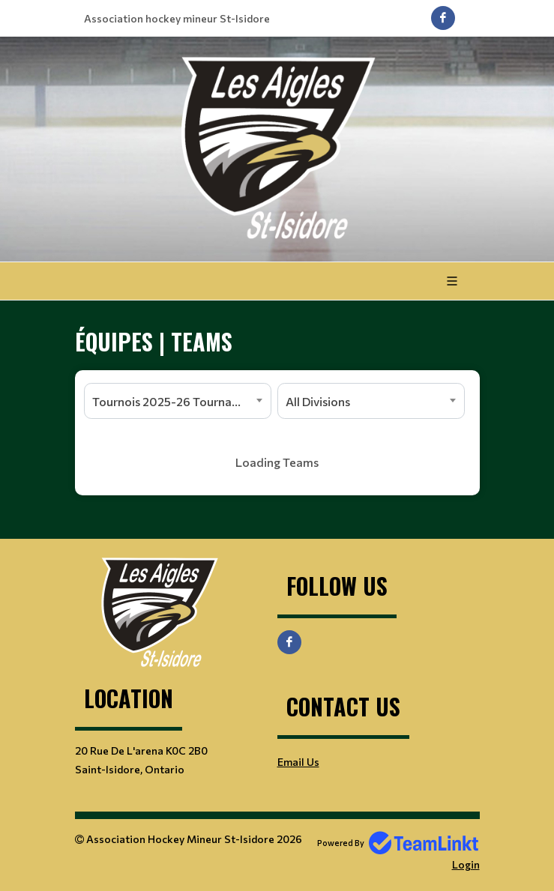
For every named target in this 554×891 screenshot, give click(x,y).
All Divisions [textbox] (318, 401)
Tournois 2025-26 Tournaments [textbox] (179, 401)
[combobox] (177, 401)
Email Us (298, 761)
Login (466, 864)
